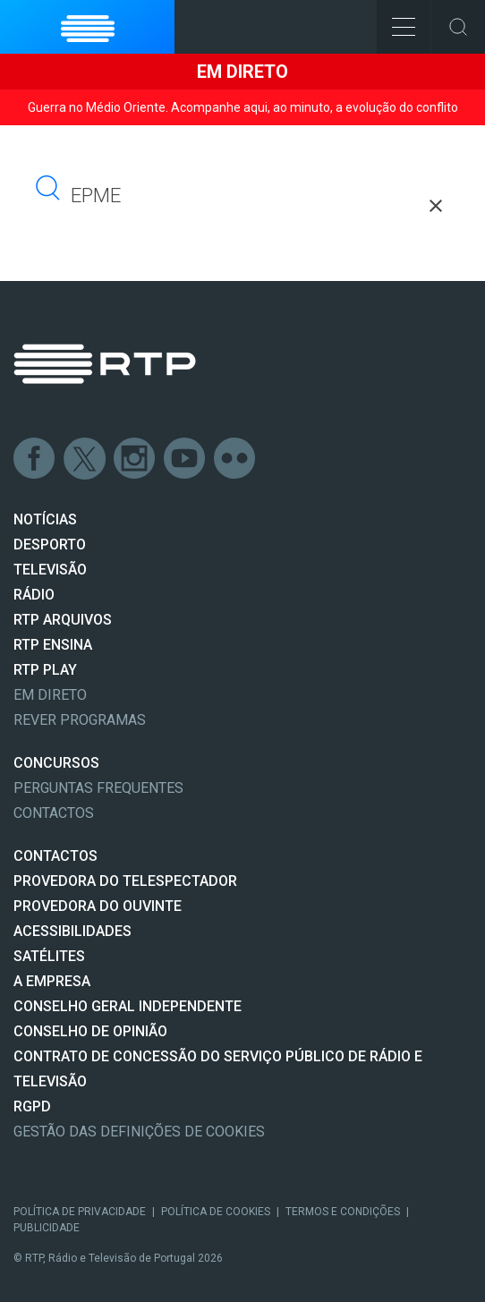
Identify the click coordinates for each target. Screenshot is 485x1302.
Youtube (185, 459)
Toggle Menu (396, 21)
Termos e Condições (342, 1211)
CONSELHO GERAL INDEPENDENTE (127, 1006)
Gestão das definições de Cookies (139, 1131)
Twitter (85, 459)
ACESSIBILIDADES (72, 931)
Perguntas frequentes (98, 787)
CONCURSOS (56, 762)
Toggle (458, 27)
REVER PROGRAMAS (79, 719)
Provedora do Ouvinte (97, 906)
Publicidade (46, 1227)
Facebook (34, 459)
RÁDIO (34, 594)
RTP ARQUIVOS (62, 619)
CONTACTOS (55, 855)
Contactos (53, 812)
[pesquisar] (147, 195)
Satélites (49, 956)
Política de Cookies (215, 1211)
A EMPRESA (51, 981)
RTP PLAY (45, 669)
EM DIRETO (50, 694)
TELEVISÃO (50, 569)
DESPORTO (49, 544)
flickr (235, 459)
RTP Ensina (52, 644)
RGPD (32, 1106)
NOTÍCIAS (45, 519)
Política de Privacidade (79, 1211)
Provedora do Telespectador (125, 880)
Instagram (135, 459)
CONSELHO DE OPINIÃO (90, 1031)
